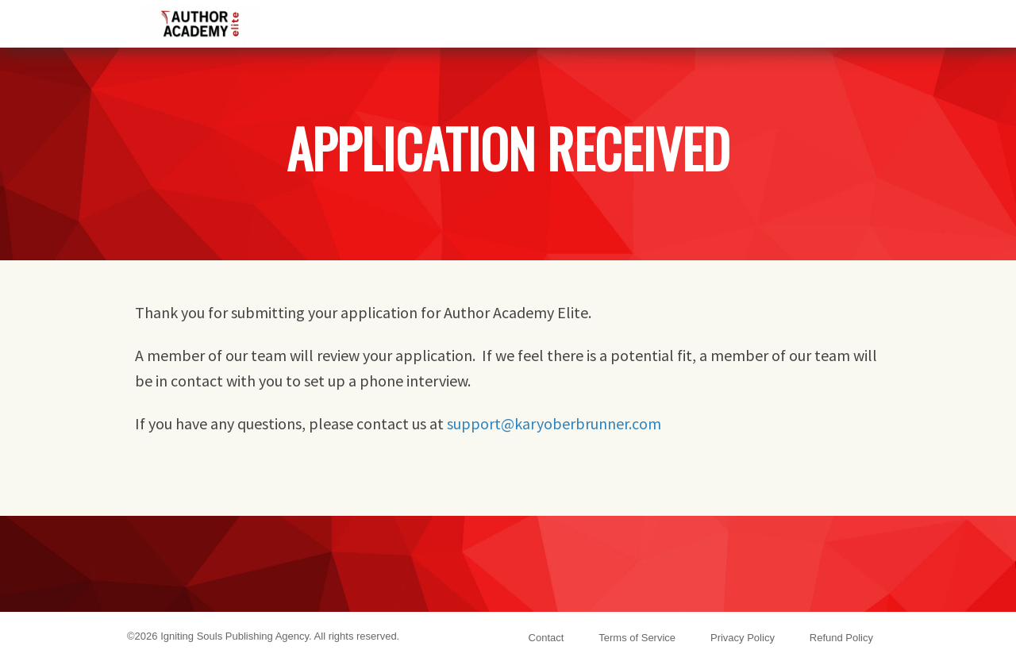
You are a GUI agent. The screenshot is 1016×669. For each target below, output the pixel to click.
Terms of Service (636, 638)
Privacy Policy (742, 638)
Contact (546, 638)
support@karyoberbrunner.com (554, 423)
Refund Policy (841, 638)
